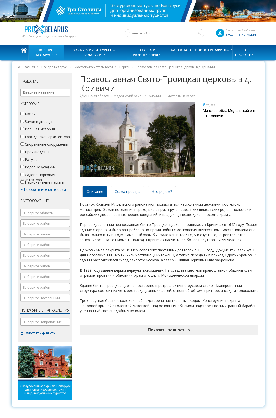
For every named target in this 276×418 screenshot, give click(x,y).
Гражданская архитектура (45, 136)
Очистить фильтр (37, 333)
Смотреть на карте (180, 96)
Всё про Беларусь (45, 52)
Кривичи (154, 96)
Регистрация (246, 34)
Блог (188, 49)
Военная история (37, 129)
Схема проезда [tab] (127, 191)
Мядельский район (129, 96)
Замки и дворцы (36, 121)
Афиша (222, 49)
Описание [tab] (95, 191)
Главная (29, 67)
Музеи (28, 113)
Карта (176, 49)
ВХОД (229, 34)
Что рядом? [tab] (162, 191)
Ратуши (29, 159)
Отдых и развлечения (145, 52)
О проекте (243, 52)
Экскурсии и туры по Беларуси (94, 52)
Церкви (124, 67)
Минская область (96, 96)
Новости (204, 49)
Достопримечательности (94, 67)
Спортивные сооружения (44, 144)
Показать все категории (43, 189)
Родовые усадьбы (38, 167)
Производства (35, 151)
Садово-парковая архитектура (37, 177)
